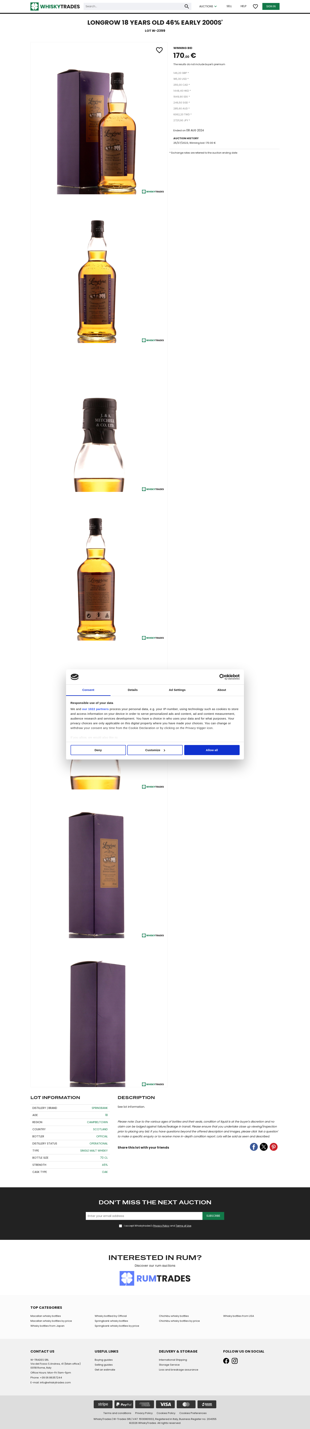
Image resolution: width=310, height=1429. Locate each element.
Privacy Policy (161, 1225)
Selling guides (104, 1365)
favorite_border (255, 6)
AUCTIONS (208, 6)
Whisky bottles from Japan (47, 1326)
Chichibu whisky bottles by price (179, 1321)
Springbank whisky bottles (111, 1321)
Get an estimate (105, 1370)
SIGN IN (271, 6)
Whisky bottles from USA (238, 1316)
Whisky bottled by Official (111, 1316)
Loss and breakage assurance (178, 1370)
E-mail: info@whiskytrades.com (50, 1382)
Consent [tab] (88, 689)
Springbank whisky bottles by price (117, 1326)
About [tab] (221, 689)
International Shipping (173, 1360)
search (187, 6)
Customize (155, 750)
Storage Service (169, 1365)
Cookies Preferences (193, 1413)
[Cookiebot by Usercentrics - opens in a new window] (222, 677)
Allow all (212, 750)
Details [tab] (133, 689)
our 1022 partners (95, 709)
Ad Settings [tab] (177, 689)
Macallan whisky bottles (45, 1316)
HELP (244, 6)
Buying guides (104, 1360)
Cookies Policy (166, 1413)
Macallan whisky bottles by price (51, 1321)
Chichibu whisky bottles (174, 1316)
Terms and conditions (117, 1413)
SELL (229, 6)
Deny (98, 750)
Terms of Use (183, 1225)
